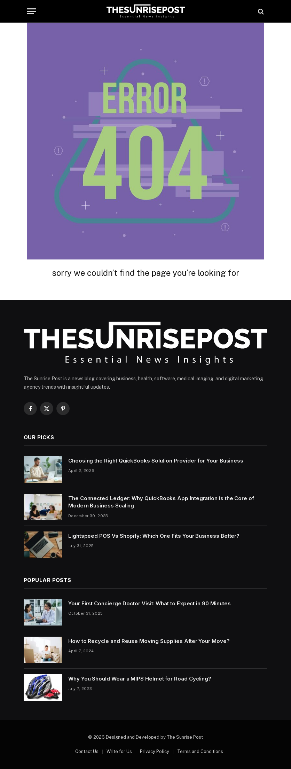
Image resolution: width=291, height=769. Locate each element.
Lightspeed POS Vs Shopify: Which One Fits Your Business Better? (153, 536)
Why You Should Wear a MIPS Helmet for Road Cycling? (139, 678)
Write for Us (119, 751)
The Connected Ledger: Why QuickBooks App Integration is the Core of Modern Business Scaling (161, 502)
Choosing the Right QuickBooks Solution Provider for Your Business (155, 460)
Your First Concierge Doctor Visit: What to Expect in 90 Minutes (149, 603)
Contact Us (87, 751)
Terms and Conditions (200, 751)
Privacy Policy (154, 751)
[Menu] (31, 11)
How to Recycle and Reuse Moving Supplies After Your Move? (149, 641)
